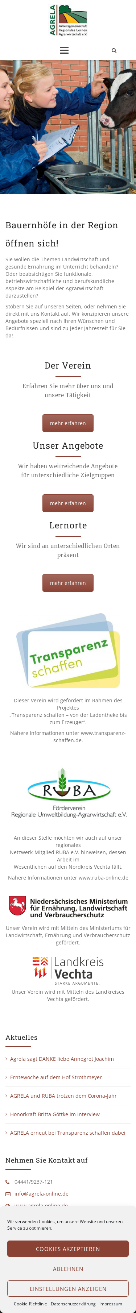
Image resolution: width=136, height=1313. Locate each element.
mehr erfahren (68, 423)
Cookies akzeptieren (68, 1248)
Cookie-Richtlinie (30, 1304)
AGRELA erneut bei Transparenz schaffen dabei (67, 1132)
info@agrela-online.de (42, 1193)
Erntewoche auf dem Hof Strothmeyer (56, 1077)
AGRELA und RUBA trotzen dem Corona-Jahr (63, 1095)
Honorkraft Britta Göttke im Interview (55, 1114)
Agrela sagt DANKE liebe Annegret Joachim (62, 1058)
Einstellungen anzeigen (68, 1288)
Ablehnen (68, 1268)
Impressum (110, 1304)
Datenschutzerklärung (73, 1304)
